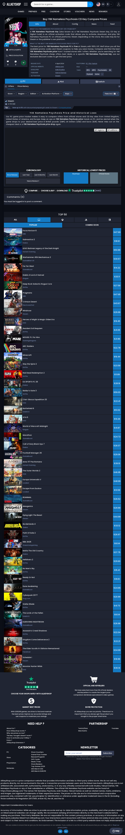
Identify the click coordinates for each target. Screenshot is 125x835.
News (94, 24)
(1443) (84, 191)
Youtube (115, 729)
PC (8, 752)
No (66, 831)
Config (75, 24)
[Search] (90, 4)
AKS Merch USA (37, 769)
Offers (9, 86)
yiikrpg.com (59, 67)
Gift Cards (35, 759)
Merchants (82, 731)
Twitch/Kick (83, 729)
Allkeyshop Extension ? (16, 743)
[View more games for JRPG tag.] (94, 71)
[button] (118, 4)
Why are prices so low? (16, 733)
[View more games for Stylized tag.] (90, 75)
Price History (21, 86)
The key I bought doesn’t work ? (19, 736)
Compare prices (65, 108)
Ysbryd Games (60, 73)
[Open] (25, 4)
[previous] (6, 45)
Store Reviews (36, 764)
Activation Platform (50, 93)
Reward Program (38, 757)
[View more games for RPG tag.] (88, 71)
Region (21, 93)
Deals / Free (36, 762)
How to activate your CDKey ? (19, 738)
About (55, 24)
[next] (25, 45)
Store (10, 93)
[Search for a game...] (62, 4)
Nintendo (10, 768)
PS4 (90, 63)
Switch (94, 63)
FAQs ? (9, 740)
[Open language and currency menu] (104, 4)
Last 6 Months (40, 175)
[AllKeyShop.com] (12, 4)
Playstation (11, 763)
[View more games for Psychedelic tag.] (102, 71)
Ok (60, 831)
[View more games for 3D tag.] (110, 71)
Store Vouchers (37, 752)
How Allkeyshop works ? (16, 731)
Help (115, 831)
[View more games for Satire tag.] (97, 75)
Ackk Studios (60, 70)
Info (37, 24)
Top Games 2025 (38, 767)
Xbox (9, 758)
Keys (67, 93)
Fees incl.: (110, 93)
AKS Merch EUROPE (38, 771)
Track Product (33, 181)
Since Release (12, 175)
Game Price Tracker (39, 755)
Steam (57, 76)
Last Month (53, 175)
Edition (33, 93)
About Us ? (11, 729)
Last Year (26, 175)
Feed (112, 24)
